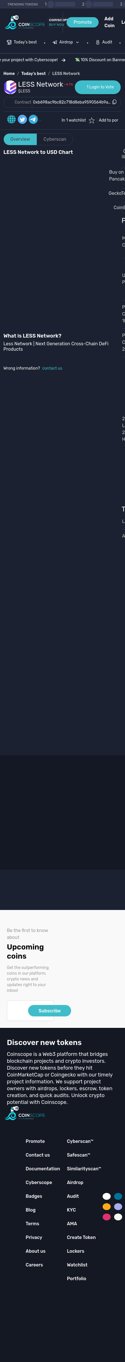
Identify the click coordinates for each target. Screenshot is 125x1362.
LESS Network (66, 73)
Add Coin (109, 22)
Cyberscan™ (80, 1141)
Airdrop (75, 1182)
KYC (71, 1210)
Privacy (34, 1237)
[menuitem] (22, 43)
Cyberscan (55, 139)
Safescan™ (78, 1155)
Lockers (75, 1251)
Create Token (81, 1237)
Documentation (43, 1168)
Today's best (33, 73)
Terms (32, 1223)
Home (9, 73)
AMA (72, 1223)
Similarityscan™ (84, 1168)
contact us (52, 368)
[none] (67, 43)
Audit (73, 1196)
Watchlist (77, 1265)
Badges (34, 1196)
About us (36, 1251)
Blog (31, 1210)
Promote (82, 22)
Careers (34, 1265)
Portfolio (76, 1278)
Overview (20, 139)
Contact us (38, 1155)
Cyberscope (39, 1182)
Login (123, 22)
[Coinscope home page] (24, 22)
